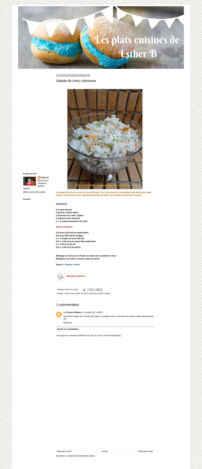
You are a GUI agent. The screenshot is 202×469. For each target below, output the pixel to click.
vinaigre (107, 293)
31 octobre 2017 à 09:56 (92, 312)
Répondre (67, 323)
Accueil (105, 451)
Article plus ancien (145, 451)
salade (101, 293)
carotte (67, 293)
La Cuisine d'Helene (72, 312)
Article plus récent (64, 451)
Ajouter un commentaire (67, 329)
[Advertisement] (104, 426)
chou (72, 293)
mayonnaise (92, 293)
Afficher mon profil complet (34, 192)
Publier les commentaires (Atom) (81, 456)
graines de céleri (81, 293)
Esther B (44, 177)
